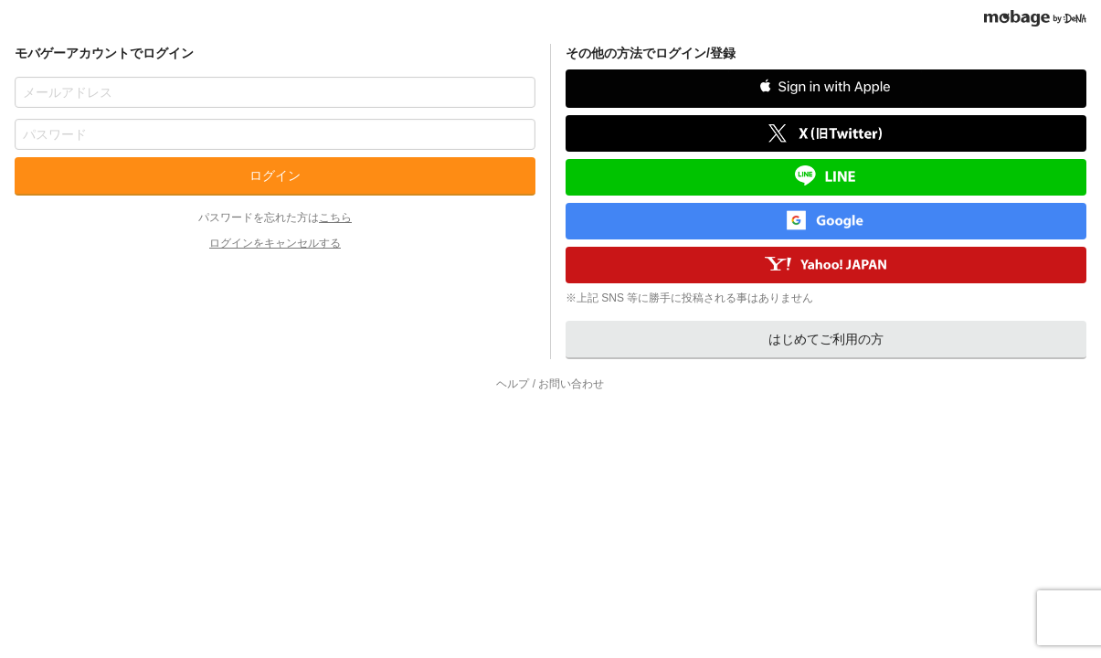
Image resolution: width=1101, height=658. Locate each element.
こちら (335, 217)
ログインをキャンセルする (275, 243)
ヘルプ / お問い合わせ (550, 383)
